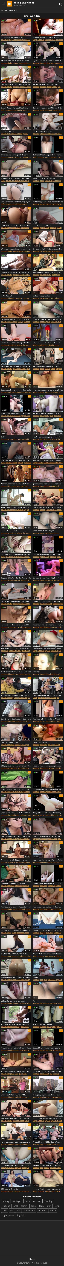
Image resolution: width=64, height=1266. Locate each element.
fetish (21, 86)
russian (36, 1201)
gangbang (26, 651)
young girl (20, 486)
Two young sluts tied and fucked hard (47, 907)
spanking (16, 1026)
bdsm (15, 439)
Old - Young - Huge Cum (10, 1189)
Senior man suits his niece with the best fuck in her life (48, 272)
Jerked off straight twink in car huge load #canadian (16, 413)
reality (59, 227)
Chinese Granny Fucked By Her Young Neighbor (48, 578)
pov (28, 63)
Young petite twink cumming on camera (16, 1071)
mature (16, 133)
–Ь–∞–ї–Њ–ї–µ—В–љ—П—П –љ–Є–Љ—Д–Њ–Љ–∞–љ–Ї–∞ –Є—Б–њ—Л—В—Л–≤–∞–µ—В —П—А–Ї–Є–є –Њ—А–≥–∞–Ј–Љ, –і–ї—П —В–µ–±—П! (16, 531)
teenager (16, 1201)
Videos (13, 10)
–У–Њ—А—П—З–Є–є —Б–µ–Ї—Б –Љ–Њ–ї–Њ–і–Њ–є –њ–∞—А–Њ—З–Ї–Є (48, 789)
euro (16, 1074)
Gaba (3, 437)
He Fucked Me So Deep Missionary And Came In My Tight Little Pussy (16, 366)
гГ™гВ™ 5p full (6, 296)
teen (26, 486)
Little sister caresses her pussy (13, 1001)
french (24, 721)
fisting (23, 580)
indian (53, 1210)
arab (51, 415)
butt (49, 1205)
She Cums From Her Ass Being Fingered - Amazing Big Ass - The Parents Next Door (16, 202)
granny (25, 133)
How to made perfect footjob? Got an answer (16, 343)
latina (24, 1167)
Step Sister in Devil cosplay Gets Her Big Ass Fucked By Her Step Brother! (16, 719)
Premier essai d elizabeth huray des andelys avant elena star (16, 1048)
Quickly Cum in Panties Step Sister (14, 108)
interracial (22, 439)
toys (57, 1205)
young (35, 977)
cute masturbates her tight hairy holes (48, 390)
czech (52, 298)
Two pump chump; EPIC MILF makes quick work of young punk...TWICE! (16, 648)
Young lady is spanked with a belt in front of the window (16, 1024)
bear (42, 510)
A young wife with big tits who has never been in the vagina (16, 860)
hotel (30, 697)
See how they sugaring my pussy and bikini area (48, 460)
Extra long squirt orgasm (42, 131)
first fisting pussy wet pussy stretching (48, 202)
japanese (23, 63)
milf (55, 86)
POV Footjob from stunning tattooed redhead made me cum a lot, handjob (48, 954)
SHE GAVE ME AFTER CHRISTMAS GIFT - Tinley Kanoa (16, 460)
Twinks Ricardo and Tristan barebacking (16, 507)
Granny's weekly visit (9, 742)
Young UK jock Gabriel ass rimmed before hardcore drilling (48, 601)
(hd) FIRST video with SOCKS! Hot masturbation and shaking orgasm (48, 930)
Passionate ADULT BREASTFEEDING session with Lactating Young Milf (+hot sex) (16, 813)
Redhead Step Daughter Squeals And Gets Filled (48, 155)
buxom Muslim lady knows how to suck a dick (48, 413)
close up (18, 744)
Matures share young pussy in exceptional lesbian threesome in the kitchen (48, 766)
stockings (26, 157)
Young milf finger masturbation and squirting (48, 883)
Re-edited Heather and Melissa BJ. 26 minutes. (48, 108)
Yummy (35, 1001)
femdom (27, 956)
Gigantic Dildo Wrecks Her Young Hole (16, 578)
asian (10, 133)
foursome (12, 486)
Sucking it (36, 672)
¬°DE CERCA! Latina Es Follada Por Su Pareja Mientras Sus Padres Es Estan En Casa (16, 1165)
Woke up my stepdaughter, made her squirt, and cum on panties (16, 249)
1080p (35, 697)
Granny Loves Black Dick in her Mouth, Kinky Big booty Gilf (16, 836)
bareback (12, 510)
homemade (29, 1210)
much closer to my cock (42, 225)
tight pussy (8, 1215)
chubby (53, 1144)
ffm (58, 697)
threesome (51, 697)
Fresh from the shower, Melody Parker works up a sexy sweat (48, 860)
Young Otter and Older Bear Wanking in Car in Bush (48, 1142)
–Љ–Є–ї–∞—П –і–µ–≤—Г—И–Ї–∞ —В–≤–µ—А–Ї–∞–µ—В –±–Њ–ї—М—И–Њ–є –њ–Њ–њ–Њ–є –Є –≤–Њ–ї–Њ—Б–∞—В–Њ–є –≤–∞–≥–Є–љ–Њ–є (48, 648)
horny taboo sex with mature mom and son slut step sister (16, 1142)
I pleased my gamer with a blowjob (46, 37)
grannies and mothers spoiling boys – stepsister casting (48, 484)
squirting (16, 251)
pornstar (25, 885)
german (53, 909)
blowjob (52, 40)
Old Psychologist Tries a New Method (15, 84)
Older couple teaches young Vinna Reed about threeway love (48, 695)
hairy (42, 980)
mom (57, 768)
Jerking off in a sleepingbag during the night (16, 789)
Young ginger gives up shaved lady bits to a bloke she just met (48, 1095)
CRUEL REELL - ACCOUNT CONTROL (14, 954)
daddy (54, 274)
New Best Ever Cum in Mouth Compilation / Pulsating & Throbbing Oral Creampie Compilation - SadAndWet (16, 907)
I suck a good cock (40, 742)
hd (39, 697)
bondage (16, 603)
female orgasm (53, 133)
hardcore (51, 862)
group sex (18, 157)
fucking (6, 1205)
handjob (21, 40)
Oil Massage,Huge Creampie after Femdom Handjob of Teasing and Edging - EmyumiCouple (16, 319)
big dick (43, 110)
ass (41, 1074)
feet (5, 1210)
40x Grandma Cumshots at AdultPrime (16, 672)
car (51, 1074)
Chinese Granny (7, 131)
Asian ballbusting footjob (42, 1024)
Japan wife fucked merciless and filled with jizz (16, 625)
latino (27, 40)
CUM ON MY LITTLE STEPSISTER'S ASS (15, 225)
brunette (54, 322)
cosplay (22, 1003)
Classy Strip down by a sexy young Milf (48, 1048)
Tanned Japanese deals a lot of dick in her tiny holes (16, 484)
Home (4, 10)
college (48, 204)
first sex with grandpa (41, 296)
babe (47, 40)
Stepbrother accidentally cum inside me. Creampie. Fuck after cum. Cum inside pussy (16, 178)
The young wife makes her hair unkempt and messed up (48, 836)
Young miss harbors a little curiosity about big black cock (16, 695)
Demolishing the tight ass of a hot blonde (48, 1165)
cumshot (59, 40)
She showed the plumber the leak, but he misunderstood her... (48, 625)
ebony (53, 721)
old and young (45, 251)
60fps (35, 40)
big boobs (26, 674)
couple (11, 627)
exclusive (24, 181)
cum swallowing (24, 838)
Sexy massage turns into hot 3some (15, 1118)
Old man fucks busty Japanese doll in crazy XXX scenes (48, 249)
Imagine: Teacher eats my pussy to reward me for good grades (48, 1189)
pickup (16, 697)
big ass (47, 157)
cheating (48, 1201)
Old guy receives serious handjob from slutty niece (16, 766)
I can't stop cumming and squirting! (46, 437)
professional (52, 838)
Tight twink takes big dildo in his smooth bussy (48, 554)
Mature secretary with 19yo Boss (46, 84)
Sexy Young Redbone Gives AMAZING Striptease (48, 719)
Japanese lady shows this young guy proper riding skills (16, 930)
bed (58, 274)
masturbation (29, 933)
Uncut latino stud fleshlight (43, 531)
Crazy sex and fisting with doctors (14, 155)
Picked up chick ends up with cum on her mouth (48, 1071)
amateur (4, 40)
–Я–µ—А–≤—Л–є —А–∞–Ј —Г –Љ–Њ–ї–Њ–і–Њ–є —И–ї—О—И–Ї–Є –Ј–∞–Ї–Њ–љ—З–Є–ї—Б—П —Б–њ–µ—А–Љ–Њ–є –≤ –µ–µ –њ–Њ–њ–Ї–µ (48, 343)
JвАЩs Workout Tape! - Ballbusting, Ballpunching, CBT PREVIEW (48, 366)
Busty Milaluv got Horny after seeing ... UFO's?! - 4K (48, 813)
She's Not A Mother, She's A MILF (14, 1095)
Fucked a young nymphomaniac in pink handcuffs (16, 554)
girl (11, 1210)
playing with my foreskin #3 (12, 37)
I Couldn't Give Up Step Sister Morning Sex (48, 1118)
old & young (51, 63)
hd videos (27, 251)
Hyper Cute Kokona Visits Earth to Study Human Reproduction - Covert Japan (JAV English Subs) (48, 178)
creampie (50, 86)
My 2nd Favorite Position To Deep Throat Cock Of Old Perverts (48, 61)
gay (9, 40)
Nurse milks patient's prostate (13, 883)
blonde (47, 439)
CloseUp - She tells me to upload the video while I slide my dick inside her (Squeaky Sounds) (48, 319)
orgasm (59, 980)
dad (18, 1210)
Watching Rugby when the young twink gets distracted (48, 507)
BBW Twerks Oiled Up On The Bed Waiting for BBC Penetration (16, 977)
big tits (48, 721)
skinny (24, 1205)
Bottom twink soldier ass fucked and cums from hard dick (16, 390)
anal (15, 204)
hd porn (14, 40)
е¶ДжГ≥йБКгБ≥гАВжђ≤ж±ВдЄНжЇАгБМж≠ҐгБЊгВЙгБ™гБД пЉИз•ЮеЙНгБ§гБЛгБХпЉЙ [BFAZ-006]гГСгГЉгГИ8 (16, 61)
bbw (48, 486)
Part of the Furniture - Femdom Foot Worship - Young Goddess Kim (16, 601)
